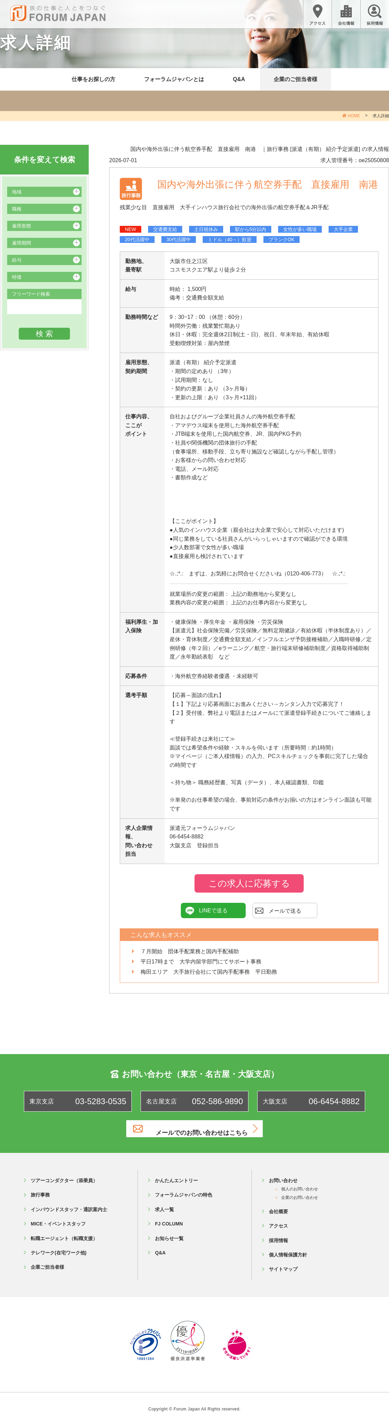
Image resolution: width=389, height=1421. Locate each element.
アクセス (278, 1220)
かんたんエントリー (176, 1175)
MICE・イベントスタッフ (58, 1218)
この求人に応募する (249, 883)
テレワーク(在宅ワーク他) (58, 1247)
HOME (354, 115)
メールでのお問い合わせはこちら (203, 1128)
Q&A (239, 79)
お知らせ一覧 (169, 1233)
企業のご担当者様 (295, 79)
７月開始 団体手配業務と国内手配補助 (190, 951)
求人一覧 (164, 1204)
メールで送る (278, 911)
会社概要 (278, 1206)
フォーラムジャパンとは (174, 79)
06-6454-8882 (334, 1101)
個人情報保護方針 (288, 1249)
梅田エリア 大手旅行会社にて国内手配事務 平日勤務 (209, 972)
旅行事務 (40, 1189)
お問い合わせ (283, 1175)
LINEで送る (206, 911)
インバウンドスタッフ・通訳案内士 (69, 1204)
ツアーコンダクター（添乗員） (64, 1175)
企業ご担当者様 (47, 1262)
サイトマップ (283, 1264)
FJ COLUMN (169, 1218)
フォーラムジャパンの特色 (183, 1189)
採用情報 (278, 1235)
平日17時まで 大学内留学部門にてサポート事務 (201, 961)
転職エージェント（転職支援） (64, 1233)
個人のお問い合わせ (299, 1183)
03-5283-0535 (100, 1101)
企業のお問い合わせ (299, 1192)
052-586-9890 (217, 1101)
